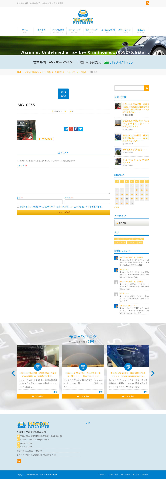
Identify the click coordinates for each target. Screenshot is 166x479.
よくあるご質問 (108, 32)
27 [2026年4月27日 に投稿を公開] (117, 203)
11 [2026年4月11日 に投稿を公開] (142, 190)
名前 (20, 198)
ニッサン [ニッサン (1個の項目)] (139, 239)
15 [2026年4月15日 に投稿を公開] (127, 194)
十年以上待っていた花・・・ (135, 150)
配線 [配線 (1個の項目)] (140, 242)
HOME (19, 72)
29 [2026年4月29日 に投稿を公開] (127, 203)
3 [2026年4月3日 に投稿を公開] (136, 185)
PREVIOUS (47, 139)
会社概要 (145, 474)
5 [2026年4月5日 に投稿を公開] (146, 185)
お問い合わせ (124, 32)
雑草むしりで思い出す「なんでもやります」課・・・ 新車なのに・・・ (138, 124)
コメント (22, 165)
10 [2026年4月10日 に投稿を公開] (137, 190)
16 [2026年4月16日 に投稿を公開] (132, 194)
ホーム (25, 32)
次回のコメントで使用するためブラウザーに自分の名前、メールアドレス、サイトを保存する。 (61, 207)
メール (69, 198)
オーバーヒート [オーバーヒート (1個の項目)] (127, 239)
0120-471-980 (26, 439)
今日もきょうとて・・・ (128, 306)
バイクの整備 (58, 32)
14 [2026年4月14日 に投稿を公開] (122, 194)
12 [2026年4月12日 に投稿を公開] (147, 190)
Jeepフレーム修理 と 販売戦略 (132, 257)
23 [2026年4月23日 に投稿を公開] (132, 199)
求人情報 (136, 474)
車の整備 (41, 32)
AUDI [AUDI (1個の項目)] (117, 239)
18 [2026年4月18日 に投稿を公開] (142, 194)
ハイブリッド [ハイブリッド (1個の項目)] (120, 242)
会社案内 (141, 32)
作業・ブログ (91, 32)
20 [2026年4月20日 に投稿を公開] (117, 199)
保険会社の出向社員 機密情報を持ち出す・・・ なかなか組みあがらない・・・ (136, 138)
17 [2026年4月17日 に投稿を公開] (137, 194)
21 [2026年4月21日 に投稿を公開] (122, 199)
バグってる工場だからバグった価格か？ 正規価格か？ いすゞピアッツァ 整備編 (55, 72)
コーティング (75, 32)
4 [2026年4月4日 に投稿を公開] (141, 185)
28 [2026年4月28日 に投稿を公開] (122, 203)
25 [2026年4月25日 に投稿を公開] (142, 199)
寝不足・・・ (124, 269)
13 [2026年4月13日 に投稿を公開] (117, 194)
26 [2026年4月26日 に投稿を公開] (147, 199)
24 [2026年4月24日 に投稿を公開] (137, 199)
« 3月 (116, 207)
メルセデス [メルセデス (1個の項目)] (132, 242)
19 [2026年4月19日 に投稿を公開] (147, 194)
